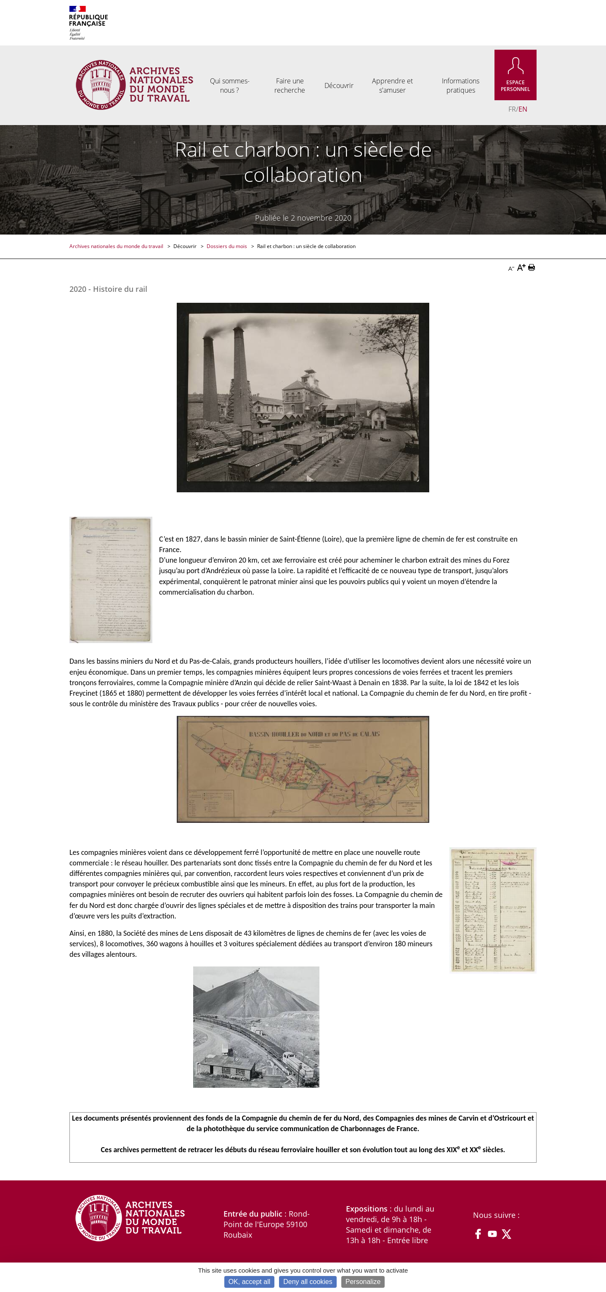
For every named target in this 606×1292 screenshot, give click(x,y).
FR (512, 109)
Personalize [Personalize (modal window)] (363, 1281)
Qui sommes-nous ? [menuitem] (230, 85)
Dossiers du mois (227, 246)
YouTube (492, 1234)
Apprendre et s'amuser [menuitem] (392, 85)
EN (522, 109)
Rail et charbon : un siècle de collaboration (306, 246)
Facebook (478, 1234)
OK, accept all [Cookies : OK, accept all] (250, 1281)
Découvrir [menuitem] (339, 85)
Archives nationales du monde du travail (117, 246)
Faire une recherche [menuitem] (289, 85)
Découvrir (185, 246)
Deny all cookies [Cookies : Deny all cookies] (307, 1281)
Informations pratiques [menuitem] (460, 85)
